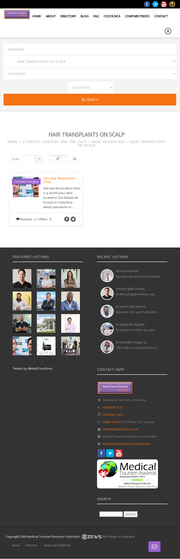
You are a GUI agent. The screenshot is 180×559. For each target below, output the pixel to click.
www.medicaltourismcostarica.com (126, 444)
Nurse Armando (127, 271)
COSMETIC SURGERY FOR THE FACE (55, 141)
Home (36, 16)
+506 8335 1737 (112, 407)
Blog (85, 16)
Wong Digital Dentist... (131, 289)
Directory (68, 16)
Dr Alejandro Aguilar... (131, 324)
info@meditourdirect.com (120, 429)
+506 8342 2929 (112, 415)
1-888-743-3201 (112, 422)
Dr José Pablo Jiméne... (131, 306)
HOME (13, 141)
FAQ (96, 16)
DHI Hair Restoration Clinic (59, 180)
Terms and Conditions (57, 545)
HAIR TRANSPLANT (108, 141)
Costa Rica (112, 16)
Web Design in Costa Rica (118, 536)
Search (90, 99)
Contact (161, 16)
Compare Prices (137, 16)
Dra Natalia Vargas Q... (132, 342)
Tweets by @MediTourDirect (32, 368)
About (51, 16)
